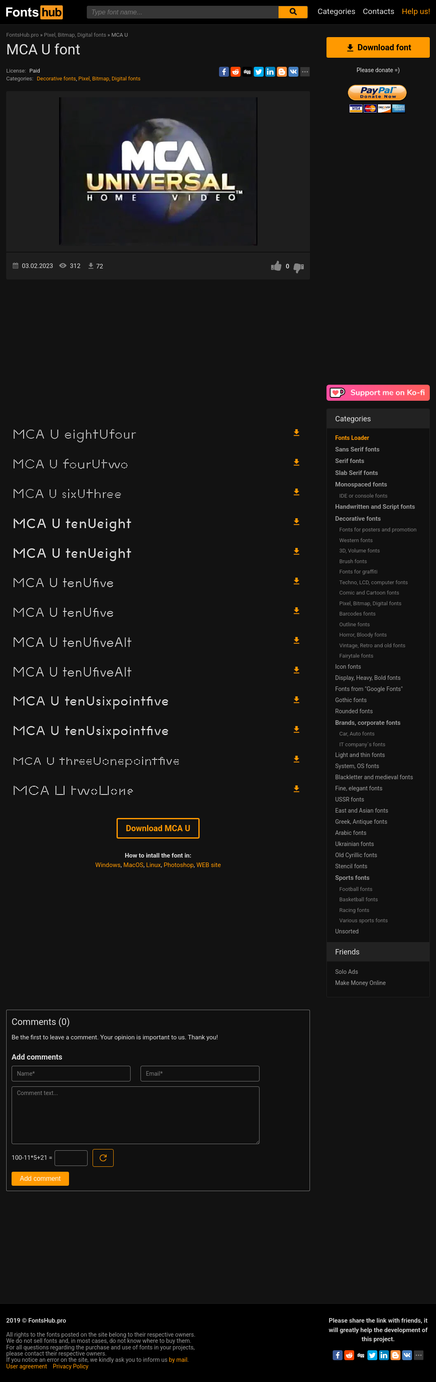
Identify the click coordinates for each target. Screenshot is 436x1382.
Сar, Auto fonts (356, 734)
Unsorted (347, 931)
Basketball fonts (358, 899)
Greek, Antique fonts (361, 821)
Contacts (378, 11)
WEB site (208, 865)
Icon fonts (348, 666)
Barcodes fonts (357, 614)
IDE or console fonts (363, 496)
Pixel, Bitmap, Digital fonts (109, 78)
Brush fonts (353, 561)
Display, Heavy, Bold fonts (367, 678)
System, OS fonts (357, 766)
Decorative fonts (56, 78)
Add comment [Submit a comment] (40, 1178)
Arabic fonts (351, 833)
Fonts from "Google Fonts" (369, 689)
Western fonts (356, 540)
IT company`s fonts (362, 744)
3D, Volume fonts (359, 551)
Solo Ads (346, 971)
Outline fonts (354, 624)
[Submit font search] (293, 12)
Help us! (416, 11)
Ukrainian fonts (354, 844)
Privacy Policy (70, 1366)
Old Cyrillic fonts (356, 855)
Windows (108, 865)
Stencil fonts (351, 866)
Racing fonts (354, 910)
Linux (153, 865)
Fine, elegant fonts (358, 788)
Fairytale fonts (356, 656)
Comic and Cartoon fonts (369, 593)
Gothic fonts (351, 700)
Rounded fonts (354, 711)
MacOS (133, 865)
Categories (336, 11)
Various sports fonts (363, 920)
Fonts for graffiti (358, 572)
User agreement (26, 1366)
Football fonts (355, 889)
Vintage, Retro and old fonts (372, 645)
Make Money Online (360, 983)
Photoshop (179, 865)
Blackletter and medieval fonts (374, 777)
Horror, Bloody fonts (363, 635)
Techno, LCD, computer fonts (373, 582)
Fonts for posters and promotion (378, 529)
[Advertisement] (158, 349)
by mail (178, 1359)
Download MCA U (158, 828)
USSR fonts (349, 799)
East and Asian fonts (361, 810)
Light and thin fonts (360, 755)
